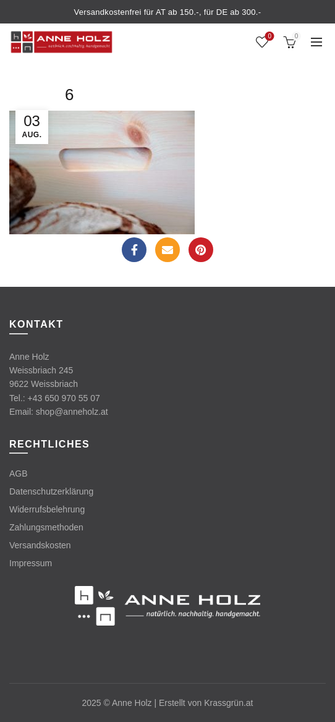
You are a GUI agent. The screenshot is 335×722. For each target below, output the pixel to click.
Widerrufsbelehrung (47, 509)
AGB (18, 473)
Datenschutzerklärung (51, 491)
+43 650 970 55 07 (64, 398)
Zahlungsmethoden (46, 527)
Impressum (30, 563)
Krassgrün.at (228, 703)
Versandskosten (40, 545)
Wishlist (268, 37)
